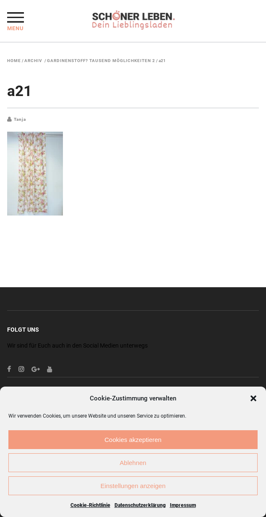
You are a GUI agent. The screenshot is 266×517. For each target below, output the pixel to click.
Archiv (33, 61)
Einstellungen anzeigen (132, 485)
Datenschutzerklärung (140, 505)
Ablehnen (133, 462)
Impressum (183, 505)
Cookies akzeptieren (133, 439)
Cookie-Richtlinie (90, 505)
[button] (253, 398)
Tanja (20, 119)
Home (14, 61)
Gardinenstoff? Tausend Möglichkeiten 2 (101, 61)
